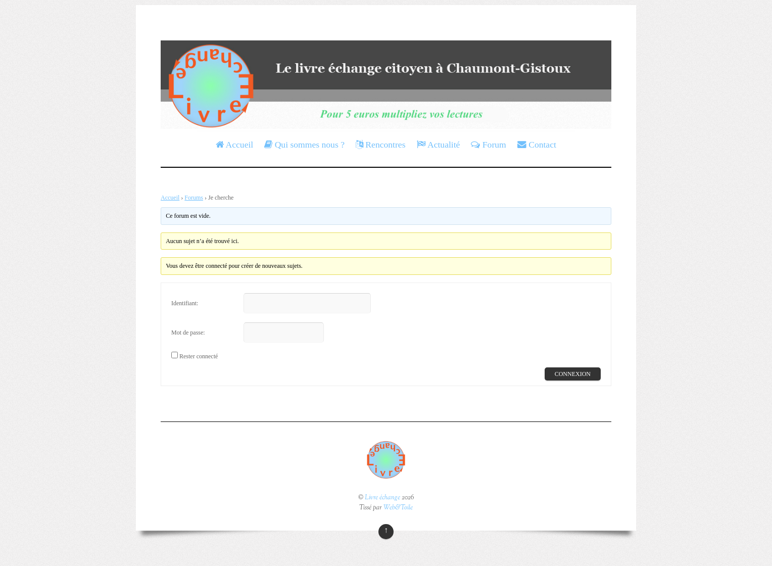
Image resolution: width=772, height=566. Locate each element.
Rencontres (381, 144)
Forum (488, 144)
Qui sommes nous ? (304, 144)
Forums (193, 197)
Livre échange (382, 497)
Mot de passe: (188, 332)
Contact (536, 144)
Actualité (438, 144)
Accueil (234, 144)
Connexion (573, 374)
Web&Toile (398, 507)
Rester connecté (198, 356)
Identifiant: (184, 303)
